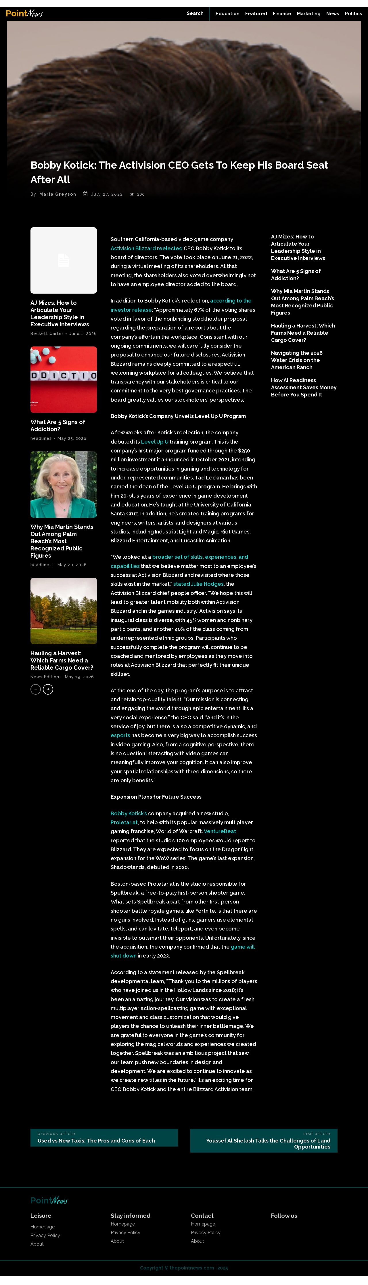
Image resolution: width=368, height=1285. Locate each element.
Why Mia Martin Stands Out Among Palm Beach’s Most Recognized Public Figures (61, 550)
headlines (41, 573)
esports (120, 744)
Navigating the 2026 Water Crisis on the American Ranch (297, 369)
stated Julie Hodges (198, 593)
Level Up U (154, 450)
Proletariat (124, 831)
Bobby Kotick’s (129, 822)
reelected (170, 257)
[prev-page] (35, 698)
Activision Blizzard (134, 257)
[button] (195, 13)
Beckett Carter (47, 342)
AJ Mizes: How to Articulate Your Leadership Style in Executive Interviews (59, 322)
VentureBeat (220, 840)
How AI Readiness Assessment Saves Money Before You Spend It (304, 396)
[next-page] (48, 698)
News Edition (44, 685)
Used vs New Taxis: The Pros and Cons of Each (96, 1150)
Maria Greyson (57, 203)
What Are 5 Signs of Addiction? (57, 434)
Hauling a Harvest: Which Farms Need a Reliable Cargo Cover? (61, 669)
